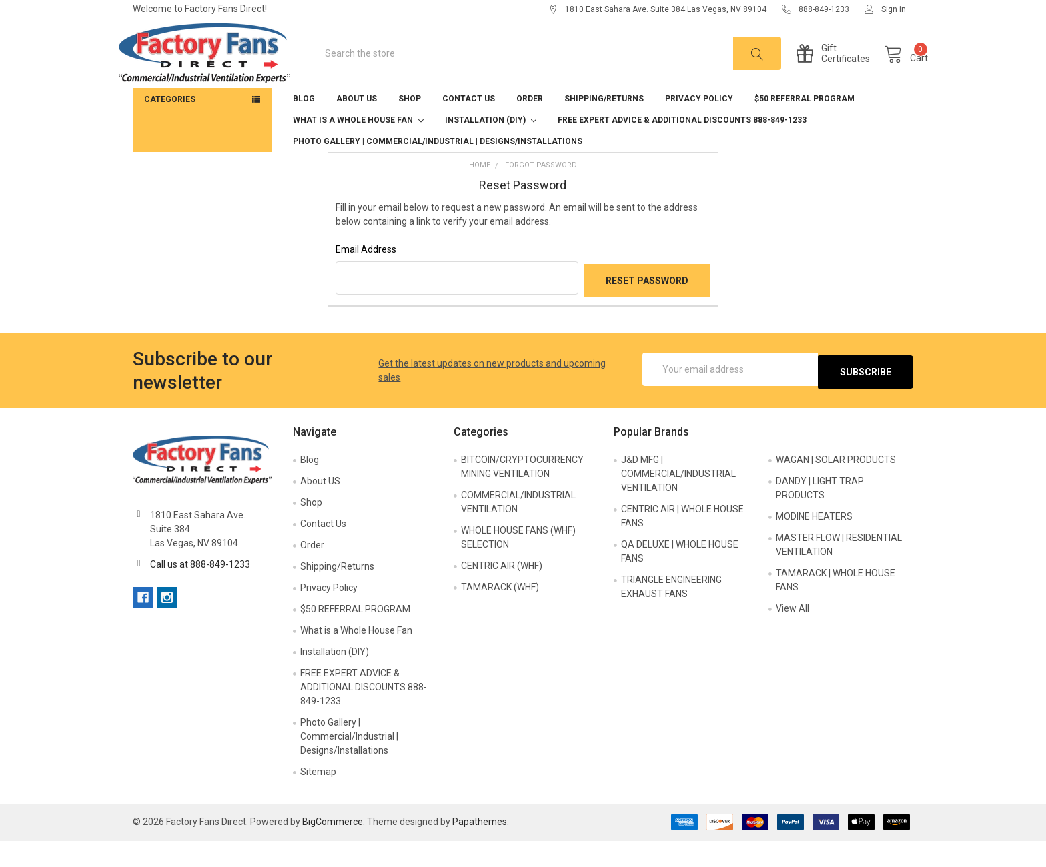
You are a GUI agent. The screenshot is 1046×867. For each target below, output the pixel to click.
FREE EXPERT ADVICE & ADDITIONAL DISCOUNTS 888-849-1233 (682, 148)
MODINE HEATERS (814, 541)
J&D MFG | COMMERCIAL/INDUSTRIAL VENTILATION (678, 499)
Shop (409, 126)
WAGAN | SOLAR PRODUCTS (836, 485)
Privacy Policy (699, 126)
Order (529, 126)
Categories (169, 127)
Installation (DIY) (490, 148)
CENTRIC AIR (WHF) (501, 591)
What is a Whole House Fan (358, 148)
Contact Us (468, 126)
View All (792, 633)
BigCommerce (332, 847)
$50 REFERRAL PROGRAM (804, 126)
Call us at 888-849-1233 (200, 589)
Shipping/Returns (604, 126)
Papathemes (479, 847)
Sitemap (318, 797)
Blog (304, 126)
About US (356, 126)
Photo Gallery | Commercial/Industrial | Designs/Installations (437, 169)
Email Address (366, 277)
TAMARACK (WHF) (500, 612)
